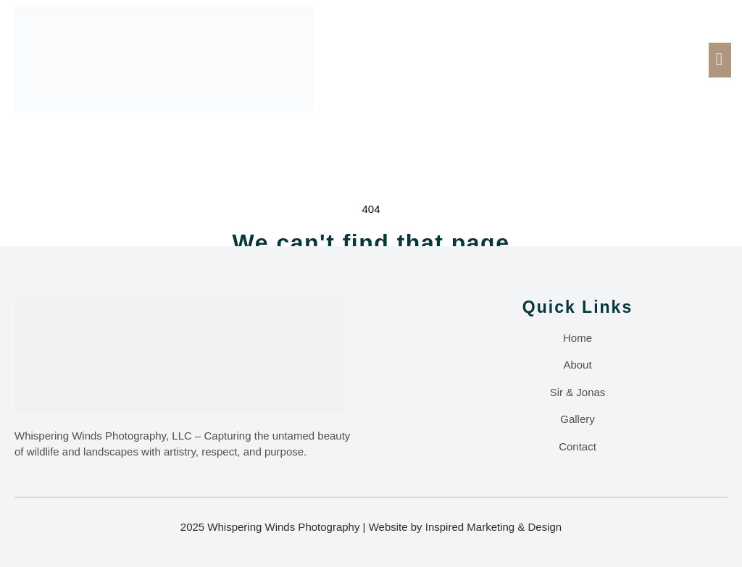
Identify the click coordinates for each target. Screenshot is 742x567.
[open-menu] (720, 60)
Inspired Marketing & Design (493, 527)
